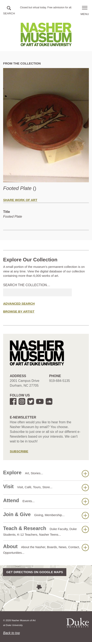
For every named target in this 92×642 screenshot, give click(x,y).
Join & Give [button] (46, 515)
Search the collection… (26, 285)
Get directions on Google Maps (34, 572)
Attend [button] (46, 501)
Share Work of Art (20, 200)
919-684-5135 (59, 380)
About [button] (46, 549)
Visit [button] (46, 487)
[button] (9, 10)
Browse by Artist (18, 311)
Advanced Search (19, 303)
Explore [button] (46, 473)
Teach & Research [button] (46, 530)
